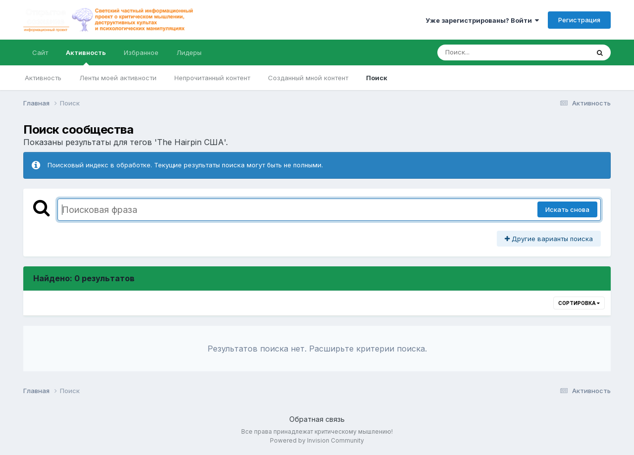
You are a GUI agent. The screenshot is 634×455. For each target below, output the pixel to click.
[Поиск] (494, 52)
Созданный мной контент (308, 78)
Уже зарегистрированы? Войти (482, 20)
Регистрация (579, 20)
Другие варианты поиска (549, 239)
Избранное (141, 52)
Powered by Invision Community (317, 440)
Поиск (376, 78)
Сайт (40, 52)
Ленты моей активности (118, 78)
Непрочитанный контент (212, 78)
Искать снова (567, 209)
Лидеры (189, 52)
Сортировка (579, 303)
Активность (86, 57)
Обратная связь (317, 419)
